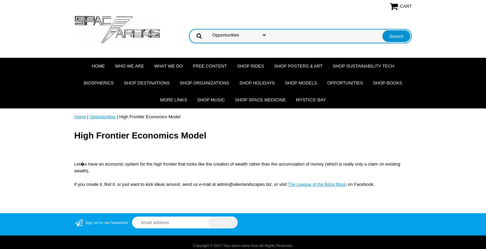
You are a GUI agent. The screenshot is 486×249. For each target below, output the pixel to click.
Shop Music (211, 99)
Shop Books (387, 82)
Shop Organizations (204, 82)
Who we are (129, 66)
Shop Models (301, 82)
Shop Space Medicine (260, 99)
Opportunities (345, 82)
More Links (173, 99)
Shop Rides (250, 66)
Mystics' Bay (311, 99)
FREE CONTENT (210, 66)
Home (98, 66)
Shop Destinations (146, 82)
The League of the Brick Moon (317, 184)
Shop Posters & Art (298, 66)
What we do (168, 66)
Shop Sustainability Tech (364, 66)
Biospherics (99, 82)
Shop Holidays (257, 82)
